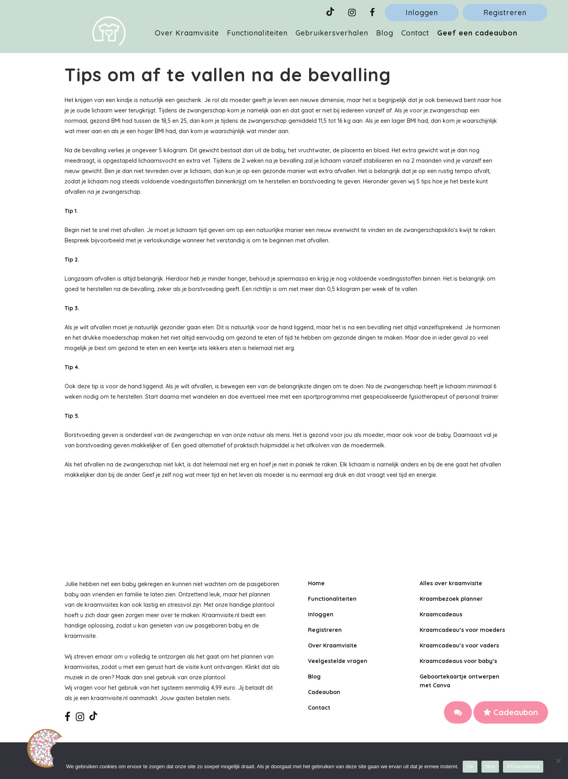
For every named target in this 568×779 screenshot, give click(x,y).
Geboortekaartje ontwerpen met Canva (459, 681)
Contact (319, 707)
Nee (490, 766)
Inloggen (422, 12)
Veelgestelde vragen (337, 661)
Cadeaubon (510, 712)
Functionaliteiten (332, 598)
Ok (470, 766)
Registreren (505, 12)
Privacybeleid (523, 766)
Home (316, 583)
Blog (314, 676)
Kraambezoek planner (451, 598)
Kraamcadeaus (441, 614)
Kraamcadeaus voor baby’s (458, 661)
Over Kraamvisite (332, 645)
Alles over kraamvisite (451, 583)
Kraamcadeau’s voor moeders (462, 629)
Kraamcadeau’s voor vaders (459, 645)
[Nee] (558, 761)
